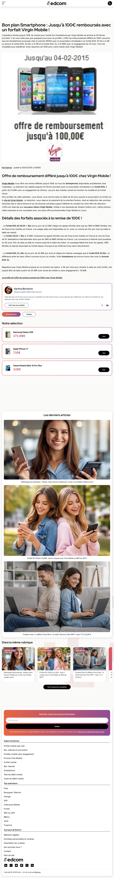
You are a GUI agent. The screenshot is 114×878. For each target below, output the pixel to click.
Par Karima (7, 167)
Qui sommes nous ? (13, 847)
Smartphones (11, 314)
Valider (57, 726)
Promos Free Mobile (13, 758)
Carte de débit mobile (14, 778)
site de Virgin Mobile (13, 200)
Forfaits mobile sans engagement (19, 754)
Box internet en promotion (15, 750)
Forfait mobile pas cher (14, 746)
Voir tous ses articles (17, 305)
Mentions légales (11, 835)
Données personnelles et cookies (19, 839)
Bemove (38, 872)
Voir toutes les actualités (57, 687)
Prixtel (7, 809)
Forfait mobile (10, 762)
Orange (7, 796)
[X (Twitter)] (102, 305)
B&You (7, 817)
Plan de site (9, 855)
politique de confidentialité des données (91, 732)
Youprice (8, 825)
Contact (7, 851)
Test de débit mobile (13, 774)
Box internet (9, 766)
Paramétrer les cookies (14, 843)
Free (6, 788)
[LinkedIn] (107, 305)
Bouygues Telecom (12, 792)
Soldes (29, 314)
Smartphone (9, 770)
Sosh (6, 821)
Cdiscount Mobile (12, 804)
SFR (5, 800)
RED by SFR (9, 813)
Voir (103, 336)
